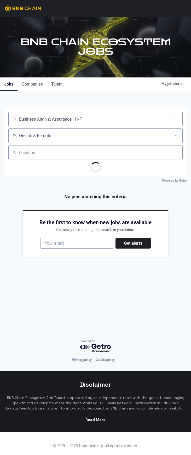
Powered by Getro (174, 180)
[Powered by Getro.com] (95, 332)
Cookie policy (105, 346)
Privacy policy (81, 346)
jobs (8, 84)
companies (32, 84)
